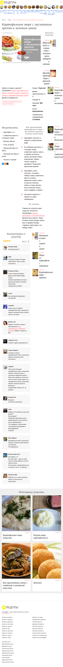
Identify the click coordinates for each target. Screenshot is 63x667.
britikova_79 (8, 33)
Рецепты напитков (7, 630)
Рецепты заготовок (7, 624)
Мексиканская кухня (8, 662)
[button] (61, 2)
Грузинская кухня (7, 655)
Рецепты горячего (7, 619)
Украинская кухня (7, 659)
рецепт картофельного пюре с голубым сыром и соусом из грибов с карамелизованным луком (15, 93)
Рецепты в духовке (9, 12)
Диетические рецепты (33, 11)
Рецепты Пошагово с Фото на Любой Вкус (10, 607)
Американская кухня (8, 653)
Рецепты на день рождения (49, 12)
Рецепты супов (6, 637)
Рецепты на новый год (45, 12)
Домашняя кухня (7, 646)
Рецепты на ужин (17, 12)
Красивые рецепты (61, 11)
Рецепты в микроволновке (6, 12)
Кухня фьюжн (6, 657)
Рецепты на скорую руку (53, 12)
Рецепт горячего (8, 104)
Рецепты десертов (7, 621)
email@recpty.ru (6, 613)
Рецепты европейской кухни (12, 101)
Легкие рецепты (57, 11)
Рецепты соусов (6, 635)
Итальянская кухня (7, 648)
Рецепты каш (6, 628)
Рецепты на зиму (13, 12)
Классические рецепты (37, 11)
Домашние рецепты (29, 11)
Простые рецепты (2, 11)
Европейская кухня (7, 644)
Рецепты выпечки (7, 617)
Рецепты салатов (7, 633)
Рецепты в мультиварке (41, 12)
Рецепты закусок (7, 626)
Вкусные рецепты (25, 11)
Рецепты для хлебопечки (21, 12)
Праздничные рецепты (39, 619)
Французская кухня (7, 650)
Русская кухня (6, 641)
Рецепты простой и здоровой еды (8, 2)
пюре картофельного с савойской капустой (16, 328)
